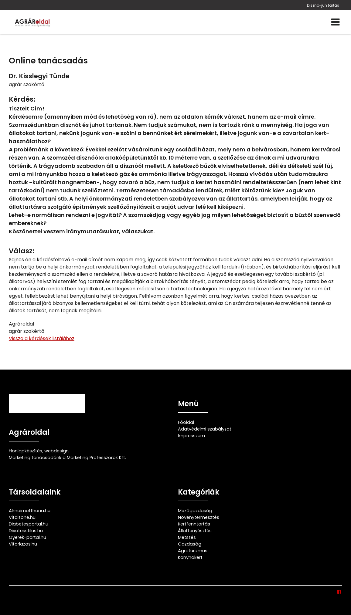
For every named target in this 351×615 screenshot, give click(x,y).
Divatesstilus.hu (26, 531)
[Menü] (335, 22)
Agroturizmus (192, 551)
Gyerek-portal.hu (27, 537)
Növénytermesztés (198, 517)
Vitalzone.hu (22, 517)
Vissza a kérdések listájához (41, 338)
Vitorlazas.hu (23, 544)
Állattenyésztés (195, 531)
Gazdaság (189, 544)
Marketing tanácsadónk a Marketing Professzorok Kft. (67, 457)
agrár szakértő (26, 84)
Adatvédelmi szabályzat (204, 429)
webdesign (56, 451)
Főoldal (186, 422)
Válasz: (21, 251)
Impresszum (191, 436)
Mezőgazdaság (195, 511)
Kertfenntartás (194, 524)
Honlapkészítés (25, 451)
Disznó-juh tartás (323, 5)
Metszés (187, 537)
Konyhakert (190, 557)
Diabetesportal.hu (28, 524)
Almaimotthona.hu (29, 511)
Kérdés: (22, 99)
